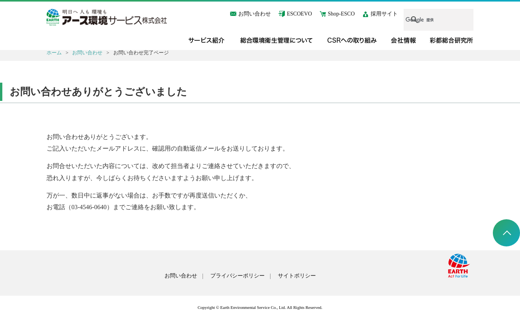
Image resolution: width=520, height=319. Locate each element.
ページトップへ (506, 232)
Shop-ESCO (341, 14)
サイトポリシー (297, 276)
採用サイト (384, 14)
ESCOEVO (299, 14)
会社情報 (403, 40)
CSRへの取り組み (352, 40)
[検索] (429, 19)
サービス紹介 (206, 40)
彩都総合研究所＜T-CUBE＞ (451, 40)
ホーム (54, 52)
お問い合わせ (254, 14)
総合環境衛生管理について (276, 40)
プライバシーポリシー (237, 276)
